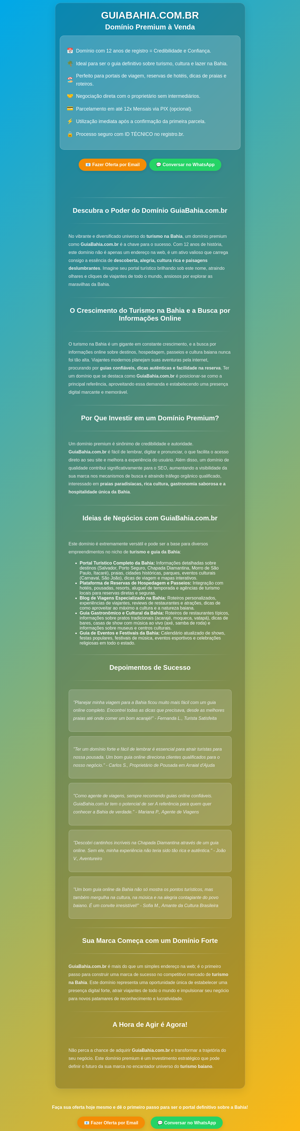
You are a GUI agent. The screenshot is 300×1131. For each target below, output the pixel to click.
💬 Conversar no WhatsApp (185, 164)
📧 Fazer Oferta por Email (112, 164)
